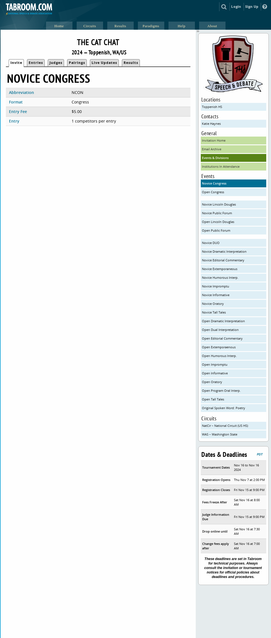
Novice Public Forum (217, 213)
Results (131, 62)
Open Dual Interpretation (220, 330)
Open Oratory (212, 382)
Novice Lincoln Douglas (219, 204)
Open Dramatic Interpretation (223, 321)
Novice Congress (214, 183)
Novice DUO (211, 243)
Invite (16, 62)
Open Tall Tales (213, 399)
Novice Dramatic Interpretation (224, 251)
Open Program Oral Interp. (221, 390)
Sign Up (251, 6)
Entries (36, 62)
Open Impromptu (214, 364)
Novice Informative (215, 295)
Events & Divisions (215, 158)
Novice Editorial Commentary (223, 260)
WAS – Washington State (219, 434)
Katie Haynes (211, 123)
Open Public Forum (216, 230)
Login (236, 6)
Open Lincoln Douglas (218, 222)
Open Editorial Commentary (222, 338)
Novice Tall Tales (214, 312)
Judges (55, 62)
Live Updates (104, 62)
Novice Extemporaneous (219, 269)
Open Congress (213, 192)
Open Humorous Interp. (219, 356)
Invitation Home (214, 140)
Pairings (77, 62)
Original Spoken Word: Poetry (223, 408)
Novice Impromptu (215, 286)
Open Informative (215, 373)
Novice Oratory (213, 303)
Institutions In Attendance (221, 166)
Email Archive (211, 149)
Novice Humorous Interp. (220, 277)
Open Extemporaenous (219, 347)
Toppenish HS (212, 107)
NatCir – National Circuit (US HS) (225, 425)
